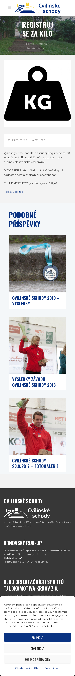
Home (30, 43)
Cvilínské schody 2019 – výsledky (36, 301)
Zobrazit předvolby (37, 659)
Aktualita (41, 43)
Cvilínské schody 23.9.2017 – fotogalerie (35, 463)
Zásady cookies (23, 667)
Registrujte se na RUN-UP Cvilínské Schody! (26, 561)
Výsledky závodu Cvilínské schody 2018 (34, 382)
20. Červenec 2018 (17, 140)
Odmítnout (38, 648)
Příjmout (38, 637)
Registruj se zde (13, 191)
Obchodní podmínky (46, 667)
